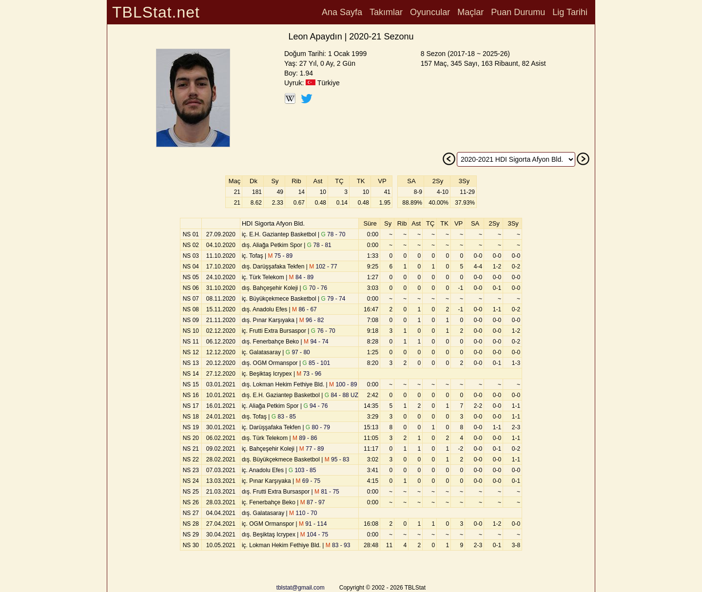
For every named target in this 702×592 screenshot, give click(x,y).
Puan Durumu (518, 12)
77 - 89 (311, 448)
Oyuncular (430, 12)
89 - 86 (304, 438)
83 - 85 (284, 416)
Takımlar (386, 12)
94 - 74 (316, 341)
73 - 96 (308, 373)
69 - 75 (307, 480)
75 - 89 (280, 255)
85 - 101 (316, 363)
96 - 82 (311, 320)
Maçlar (470, 12)
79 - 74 (333, 298)
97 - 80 (298, 352)
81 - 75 (326, 491)
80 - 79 (318, 427)
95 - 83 (337, 459)
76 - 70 (323, 330)
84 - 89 (301, 277)
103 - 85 (302, 470)
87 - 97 (312, 502)
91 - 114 (313, 523)
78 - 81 (319, 245)
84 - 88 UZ (341, 395)
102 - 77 (323, 266)
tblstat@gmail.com (300, 587)
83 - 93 (338, 545)
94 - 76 (315, 405)
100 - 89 (343, 384)
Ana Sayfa (342, 12)
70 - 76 (315, 288)
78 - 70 (333, 234)
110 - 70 (303, 513)
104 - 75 (314, 534)
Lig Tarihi (569, 12)
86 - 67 (304, 309)
